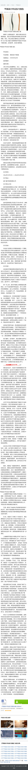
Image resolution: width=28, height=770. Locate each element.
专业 (12, 5)
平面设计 (18, 5)
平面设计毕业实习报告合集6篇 (12, 760)
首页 (8, 5)
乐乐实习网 (12, 766)
